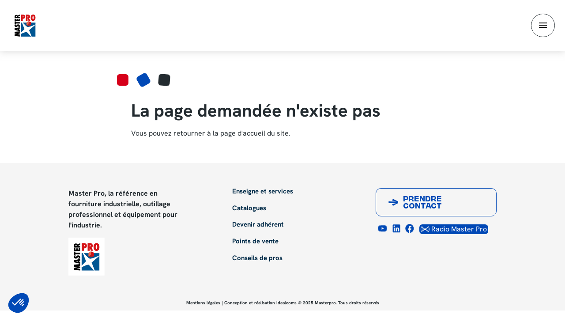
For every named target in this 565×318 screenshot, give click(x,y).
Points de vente (255, 241)
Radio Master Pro (454, 229)
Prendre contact (422, 203)
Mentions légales (203, 303)
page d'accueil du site (254, 133)
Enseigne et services (262, 191)
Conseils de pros (257, 258)
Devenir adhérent (258, 224)
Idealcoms (286, 303)
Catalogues (249, 208)
